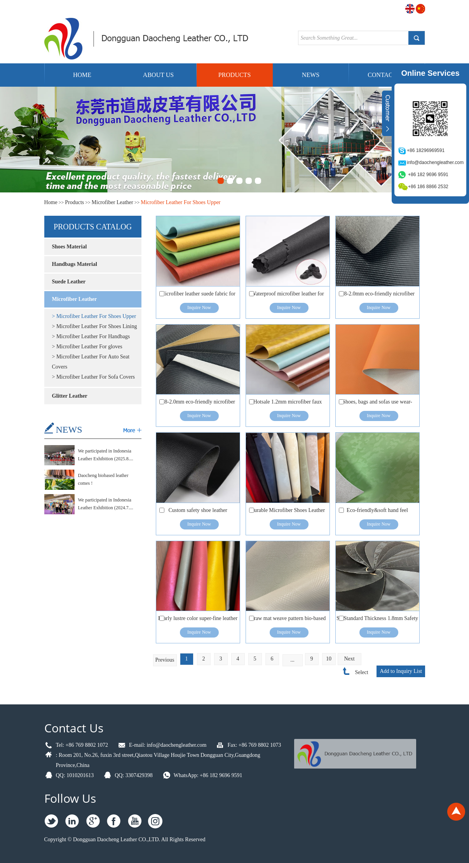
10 (328, 659)
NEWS (69, 430)
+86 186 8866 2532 (428, 186)
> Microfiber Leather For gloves (87, 346)
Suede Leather (69, 282)
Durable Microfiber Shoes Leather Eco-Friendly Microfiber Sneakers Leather (287, 512)
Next (349, 659)
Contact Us (73, 728)
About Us (158, 75)
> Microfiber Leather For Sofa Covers (93, 377)
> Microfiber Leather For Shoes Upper (94, 316)
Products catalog (93, 226)
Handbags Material (74, 264)
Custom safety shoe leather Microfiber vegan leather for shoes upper (197, 512)
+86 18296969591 (426, 150)
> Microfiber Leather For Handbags (91, 336)
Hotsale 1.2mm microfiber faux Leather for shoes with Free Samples (288, 404)
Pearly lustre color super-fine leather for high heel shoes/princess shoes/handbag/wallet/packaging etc (197, 620)
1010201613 (80, 775)
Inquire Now (199, 307)
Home (82, 75)
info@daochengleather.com (176, 745)
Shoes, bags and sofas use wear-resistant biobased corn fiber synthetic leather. (377, 404)
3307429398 (139, 775)
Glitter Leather (69, 396)
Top (456, 812)
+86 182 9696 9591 (221, 775)
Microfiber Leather (112, 202)
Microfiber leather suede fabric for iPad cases (197, 295)
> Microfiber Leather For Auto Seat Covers (91, 362)
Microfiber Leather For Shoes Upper (180, 202)
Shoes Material (69, 247)
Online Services (430, 73)
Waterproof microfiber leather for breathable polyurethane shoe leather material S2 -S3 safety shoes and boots (288, 295)
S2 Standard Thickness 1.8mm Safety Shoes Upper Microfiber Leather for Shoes (377, 620)
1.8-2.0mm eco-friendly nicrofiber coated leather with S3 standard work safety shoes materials (377, 295)
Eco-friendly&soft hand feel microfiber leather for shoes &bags (377, 512)
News (310, 75)
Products (234, 75)
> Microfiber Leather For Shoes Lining (94, 326)
